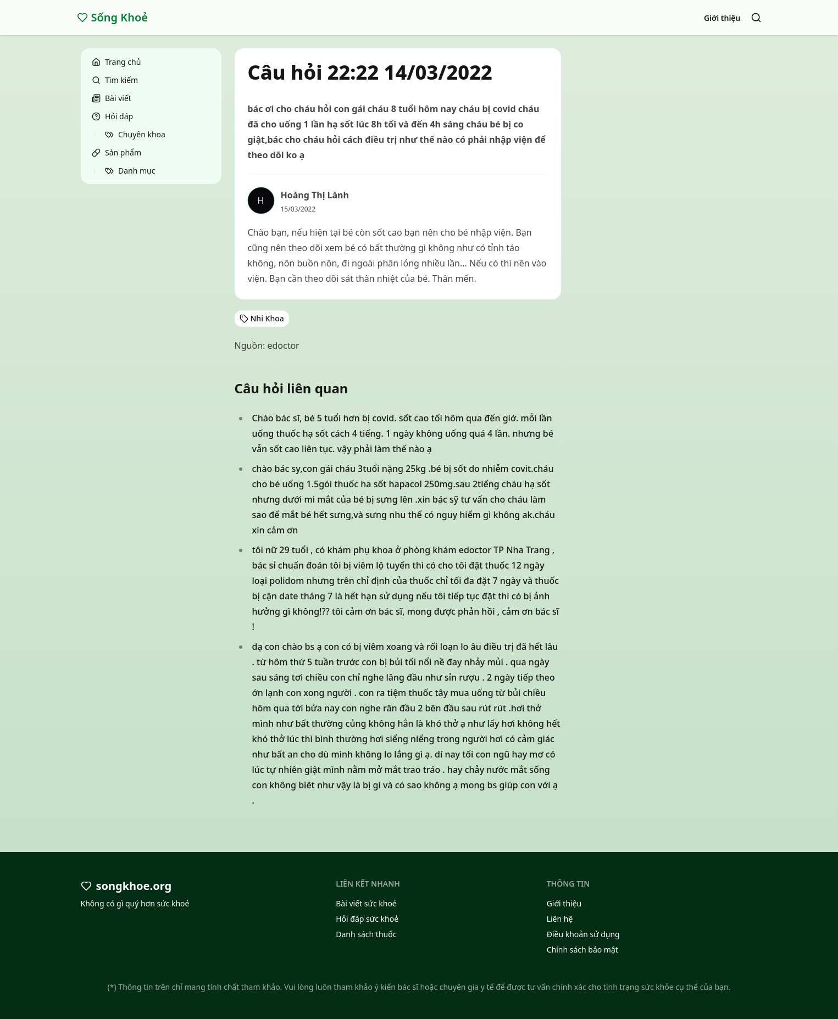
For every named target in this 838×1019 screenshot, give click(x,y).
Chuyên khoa (135, 134)
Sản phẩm (116, 152)
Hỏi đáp (112, 116)
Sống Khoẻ (112, 17)
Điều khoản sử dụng (583, 934)
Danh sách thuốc (366, 934)
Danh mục (130, 170)
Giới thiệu (722, 18)
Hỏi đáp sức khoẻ (367, 919)
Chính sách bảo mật (582, 949)
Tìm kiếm (115, 80)
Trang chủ (116, 62)
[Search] (756, 18)
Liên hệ (560, 919)
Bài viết (111, 98)
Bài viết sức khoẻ (366, 903)
